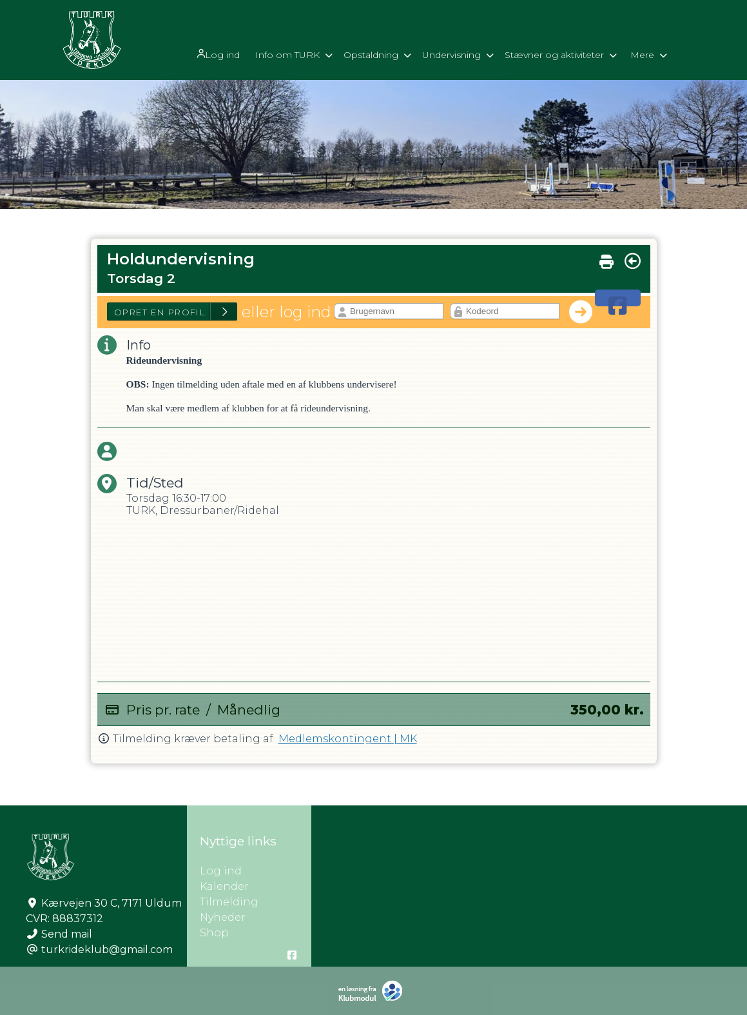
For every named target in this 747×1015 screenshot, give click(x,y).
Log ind (216, 54)
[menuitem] (217, 53)
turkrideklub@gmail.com (107, 949)
